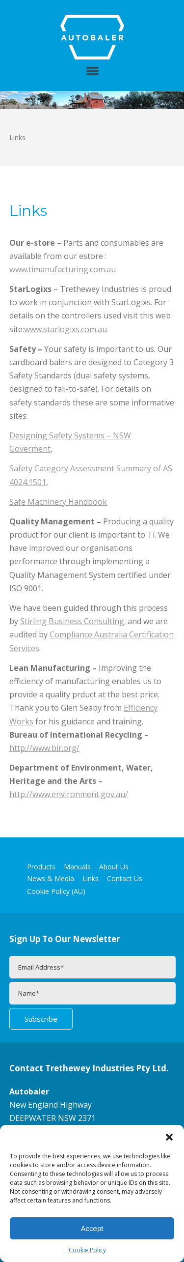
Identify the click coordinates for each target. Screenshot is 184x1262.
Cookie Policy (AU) (56, 891)
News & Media (50, 878)
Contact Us (124, 878)
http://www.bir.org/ (44, 748)
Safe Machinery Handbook (58, 501)
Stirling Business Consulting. (73, 621)
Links (90, 878)
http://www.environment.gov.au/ (68, 794)
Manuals (77, 866)
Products (41, 866)
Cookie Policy (87, 1250)
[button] (169, 1137)
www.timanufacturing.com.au (62, 269)
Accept (92, 1228)
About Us (114, 866)
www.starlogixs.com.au (65, 329)
